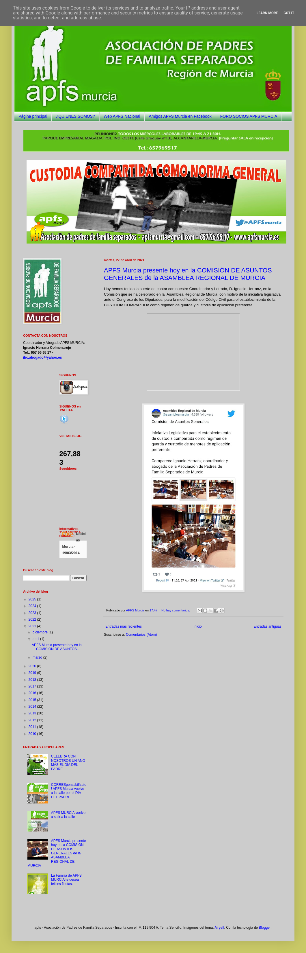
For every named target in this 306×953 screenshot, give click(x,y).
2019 (33, 673)
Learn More (267, 13)
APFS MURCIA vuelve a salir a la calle (68, 815)
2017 (33, 686)
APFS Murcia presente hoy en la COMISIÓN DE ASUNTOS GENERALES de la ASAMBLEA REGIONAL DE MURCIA (188, 274)
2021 (33, 626)
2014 (33, 707)
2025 (33, 599)
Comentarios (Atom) (141, 635)
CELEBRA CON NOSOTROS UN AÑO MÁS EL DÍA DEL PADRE (68, 762)
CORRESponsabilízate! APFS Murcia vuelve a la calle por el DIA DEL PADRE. (68, 791)
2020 (33, 666)
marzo (38, 657)
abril (36, 639)
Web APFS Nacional (122, 116)
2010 (33, 734)
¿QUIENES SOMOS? (75, 116)
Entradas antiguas (267, 626)
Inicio (198, 626)
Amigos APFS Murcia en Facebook (180, 116)
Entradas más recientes (123, 626)
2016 (33, 693)
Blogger (265, 928)
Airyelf (219, 928)
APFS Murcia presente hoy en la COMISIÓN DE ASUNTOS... (57, 647)
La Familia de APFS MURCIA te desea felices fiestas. (66, 879)
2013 (33, 713)
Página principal (32, 116)
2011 (33, 727)
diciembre (40, 632)
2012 (33, 720)
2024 (33, 606)
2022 (33, 619)
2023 (33, 613)
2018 (33, 680)
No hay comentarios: (176, 610)
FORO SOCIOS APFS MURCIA (248, 116)
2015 (33, 700)
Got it (288, 13)
